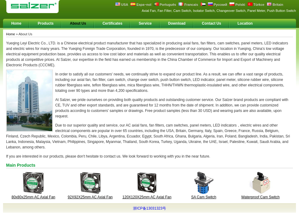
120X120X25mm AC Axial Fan (146, 197)
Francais (188, 4)
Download (176, 23)
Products (45, 23)
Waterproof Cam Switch (260, 197)
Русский (217, 4)
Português (165, 4)
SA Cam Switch (203, 197)
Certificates (112, 23)
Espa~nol (141, 4)
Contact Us (211, 23)
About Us (78, 23)
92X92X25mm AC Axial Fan (90, 197)
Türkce (256, 4)
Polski (237, 4)
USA (121, 4)
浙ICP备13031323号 (149, 208)
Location (245, 23)
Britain (275, 4)
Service (145, 23)
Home (16, 23)
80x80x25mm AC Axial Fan (33, 197)
